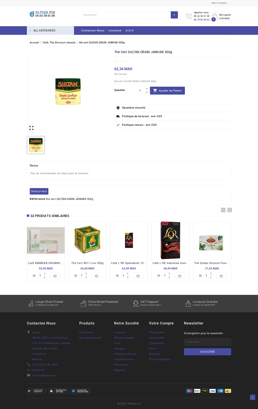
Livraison (115, 30)
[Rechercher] (130, 14)
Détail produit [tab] (39, 191)
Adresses (154, 353)
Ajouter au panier (167, 90)
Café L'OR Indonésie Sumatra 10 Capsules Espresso (187, 263)
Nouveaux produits (90, 337)
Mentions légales (124, 337)
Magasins (120, 370)
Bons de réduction (160, 359)
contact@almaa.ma (44, 375)
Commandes (156, 343)
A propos (119, 348)
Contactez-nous (92, 30)
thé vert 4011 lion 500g (87, 263)
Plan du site (121, 364)
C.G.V (130, 30)
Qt (34, 275)
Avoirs (153, 348)
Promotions (86, 332)
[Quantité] (141, 91)
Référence (37, 199)
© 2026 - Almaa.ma (129, 403)
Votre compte (161, 323)
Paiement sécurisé (125, 353)
